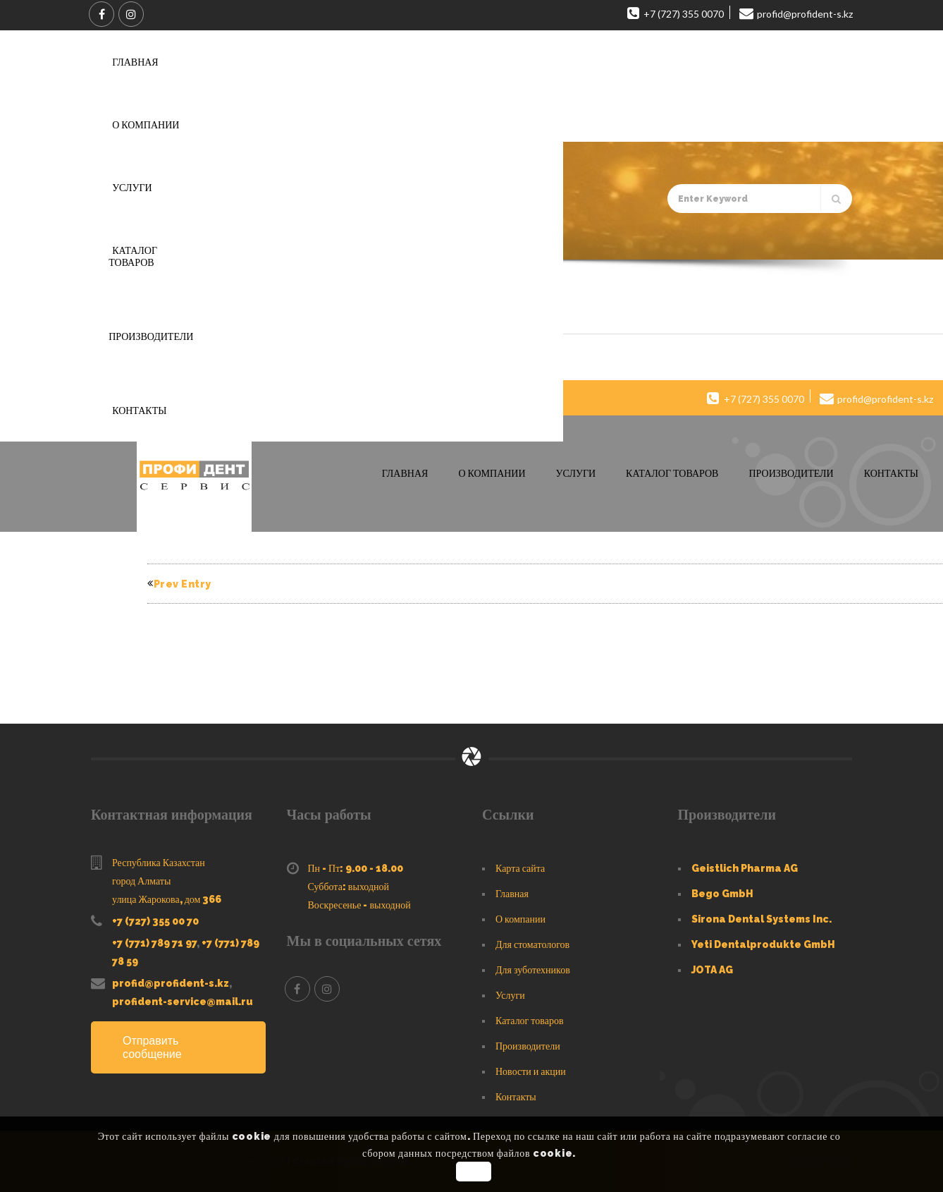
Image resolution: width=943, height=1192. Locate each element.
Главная (158, 239)
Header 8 (186, 312)
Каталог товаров (529, 1020)
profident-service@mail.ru (182, 1001)
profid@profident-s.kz (170, 983)
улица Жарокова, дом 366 (166, 899)
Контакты (515, 1096)
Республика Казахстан (158, 862)
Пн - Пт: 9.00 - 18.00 (356, 868)
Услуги (510, 995)
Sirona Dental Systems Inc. (761, 919)
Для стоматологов (532, 944)
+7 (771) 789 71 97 (154, 943)
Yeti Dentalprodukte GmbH (763, 944)
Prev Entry (179, 584)
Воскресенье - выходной (359, 905)
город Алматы (141, 881)
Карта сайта (520, 868)
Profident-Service (204, 357)
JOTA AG (712, 969)
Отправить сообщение (152, 1047)
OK (473, 1171)
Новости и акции (530, 1071)
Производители (527, 1046)
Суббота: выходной (349, 886)
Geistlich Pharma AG (744, 868)
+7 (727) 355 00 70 (155, 921)
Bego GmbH (722, 893)
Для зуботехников (532, 969)
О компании (520, 919)
